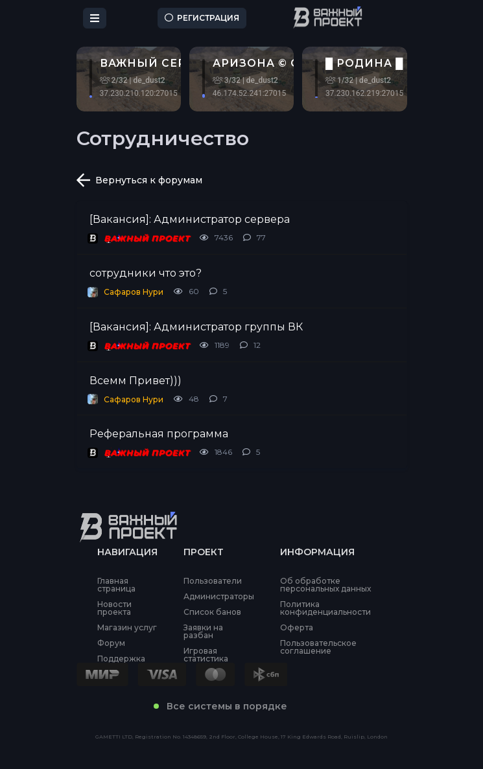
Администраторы (218, 597)
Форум (111, 643)
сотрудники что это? (145, 273)
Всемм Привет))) (135, 380)
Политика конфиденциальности (325, 608)
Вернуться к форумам (139, 180)
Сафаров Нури (133, 292)
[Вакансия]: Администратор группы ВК (196, 327)
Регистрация (202, 18)
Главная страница (116, 585)
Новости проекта (114, 608)
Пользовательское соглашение (318, 647)
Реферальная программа (158, 434)
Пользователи (212, 581)
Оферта (296, 628)
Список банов (212, 612)
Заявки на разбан (203, 631)
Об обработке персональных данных (325, 585)
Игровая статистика (205, 655)
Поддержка (121, 659)
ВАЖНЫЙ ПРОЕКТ (146, 238)
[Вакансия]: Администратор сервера (189, 219)
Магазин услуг (127, 628)
